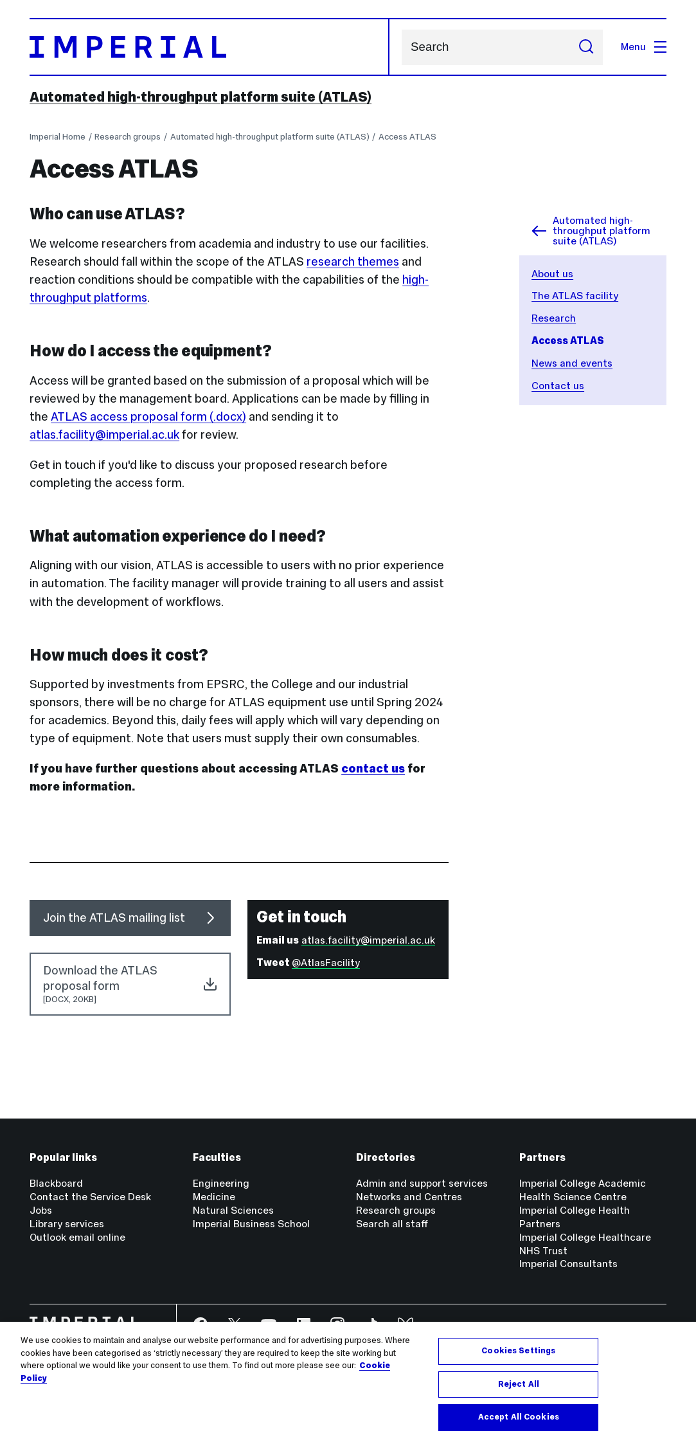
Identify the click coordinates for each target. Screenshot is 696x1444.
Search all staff (392, 1224)
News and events (571, 363)
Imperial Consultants (568, 1263)
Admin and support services (422, 1183)
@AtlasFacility (326, 962)
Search (401, 47)
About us (552, 274)
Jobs (41, 1210)
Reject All (518, 1384)
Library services (67, 1224)
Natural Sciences (233, 1210)
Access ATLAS (407, 136)
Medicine (214, 1197)
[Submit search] (586, 47)
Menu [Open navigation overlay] (643, 47)
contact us (373, 768)
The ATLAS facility (574, 295)
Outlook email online (77, 1237)
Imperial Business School (251, 1224)
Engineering (221, 1183)
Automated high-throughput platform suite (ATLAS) (200, 96)
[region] (348, 1383)
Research (553, 318)
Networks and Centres (409, 1197)
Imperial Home (57, 136)
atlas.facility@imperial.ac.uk (104, 434)
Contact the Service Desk (90, 1197)
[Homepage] (209, 47)
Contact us (557, 385)
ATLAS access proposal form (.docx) (148, 416)
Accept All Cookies (518, 1417)
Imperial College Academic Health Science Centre (582, 1190)
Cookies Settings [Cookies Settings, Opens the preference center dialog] (518, 1351)
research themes (353, 261)
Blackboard (56, 1183)
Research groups (127, 136)
